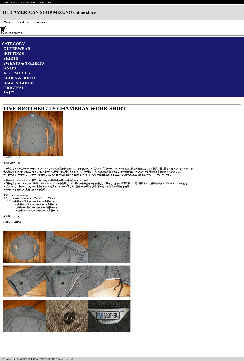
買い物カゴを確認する (11, 33)
